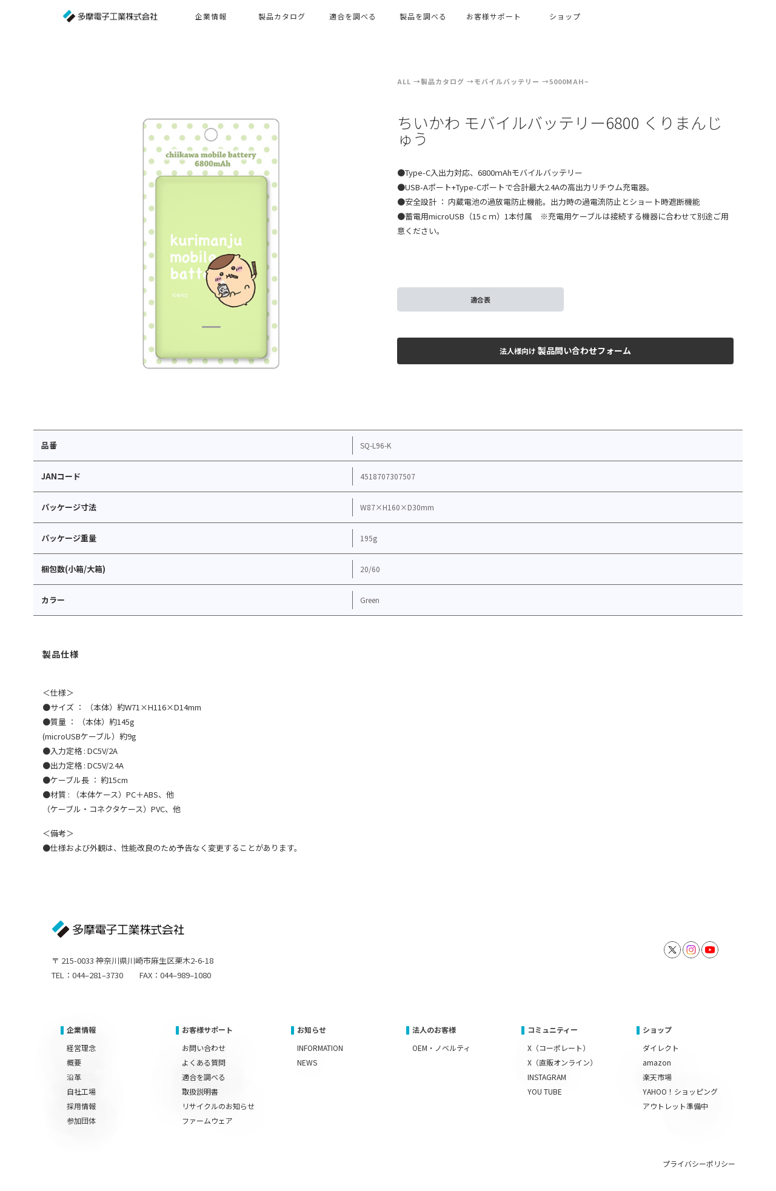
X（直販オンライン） (562, 1062)
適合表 (480, 299)
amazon (657, 1062)
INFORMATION (320, 1048)
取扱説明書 (200, 1091)
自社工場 (81, 1091)
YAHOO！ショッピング (680, 1091)
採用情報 (81, 1106)
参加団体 (81, 1120)
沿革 (74, 1077)
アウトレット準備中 (675, 1106)
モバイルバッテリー (507, 81)
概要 (74, 1062)
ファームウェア (207, 1120)
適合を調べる (204, 1077)
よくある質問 (204, 1062)
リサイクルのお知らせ (218, 1106)
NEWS (307, 1062)
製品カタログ (442, 81)
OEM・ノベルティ (441, 1048)
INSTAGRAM (546, 1077)
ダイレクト (661, 1048)
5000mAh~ (569, 81)
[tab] (61, 656)
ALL (404, 81)
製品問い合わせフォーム (565, 350)
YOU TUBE (544, 1091)
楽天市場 (657, 1077)
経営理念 (81, 1048)
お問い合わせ (204, 1048)
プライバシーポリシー (699, 1163)
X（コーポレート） (558, 1048)
